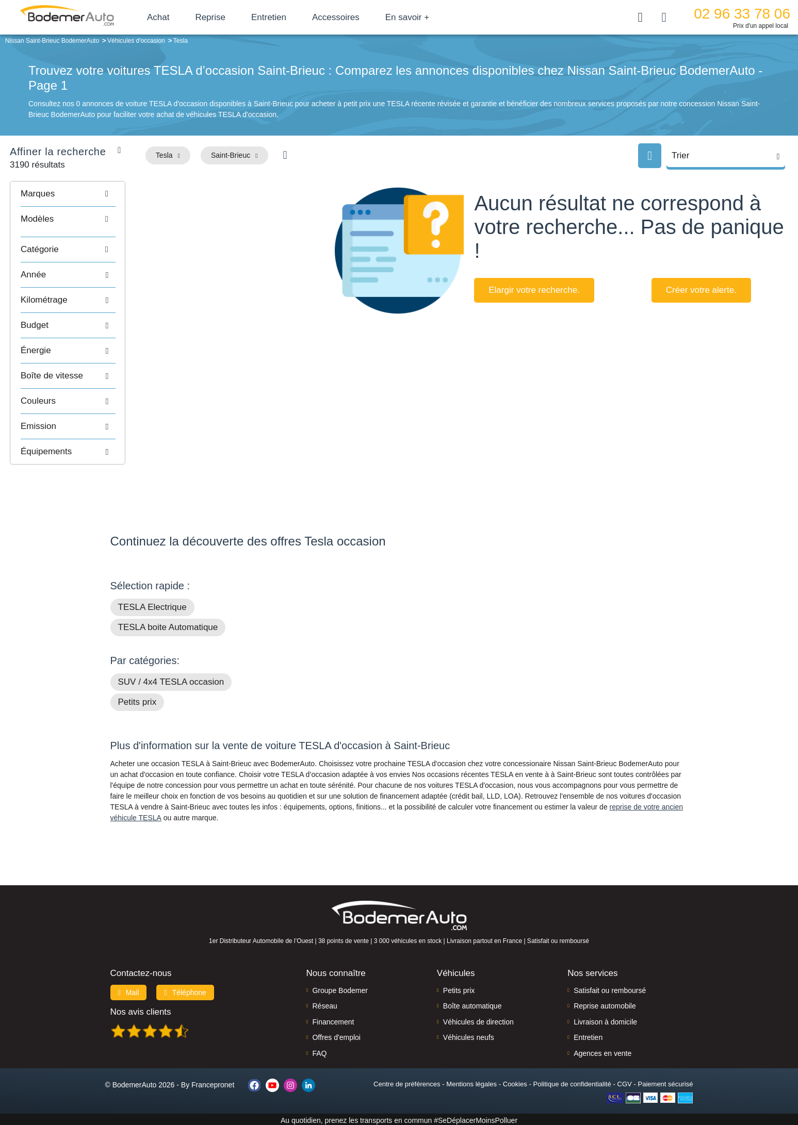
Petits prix (137, 700)
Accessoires (347, 17)
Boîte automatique (472, 1004)
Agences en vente (602, 1051)
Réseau (324, 1004)
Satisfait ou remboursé (610, 988)
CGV (624, 1082)
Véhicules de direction (478, 1020)
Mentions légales (471, 1082)
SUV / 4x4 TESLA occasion (171, 680)
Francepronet (212, 1083)
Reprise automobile (605, 1004)
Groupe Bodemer (339, 988)
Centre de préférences (406, 1082)
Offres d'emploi (336, 1035)
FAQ (319, 1051)
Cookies (515, 1082)
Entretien (280, 17)
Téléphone (185, 990)
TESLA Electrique (152, 605)
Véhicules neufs (468, 1035)
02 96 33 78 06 (742, 14)
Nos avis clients (140, 1010)
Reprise (221, 17)
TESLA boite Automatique (168, 625)
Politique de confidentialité (572, 1082)
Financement (333, 1020)
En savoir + (419, 17)
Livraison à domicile (605, 1020)
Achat (169, 17)
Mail (128, 990)
